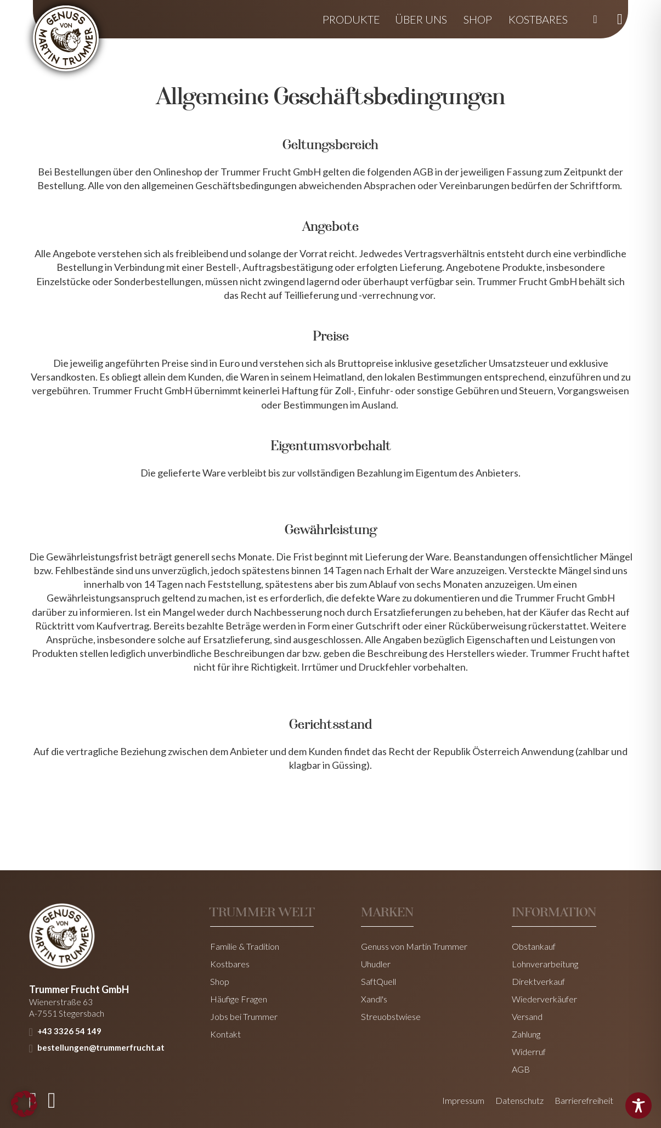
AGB (521, 1069)
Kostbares (538, 19)
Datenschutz (519, 1100)
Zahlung (526, 1034)
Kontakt (225, 1034)
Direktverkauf (538, 981)
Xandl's (374, 999)
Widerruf (529, 1051)
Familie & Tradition (244, 946)
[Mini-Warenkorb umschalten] (620, 19)
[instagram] (52, 1101)
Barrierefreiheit (584, 1100)
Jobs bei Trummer (244, 1016)
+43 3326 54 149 (69, 1031)
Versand (527, 1016)
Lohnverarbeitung (545, 964)
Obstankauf (534, 946)
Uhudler (376, 964)
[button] (24, 1104)
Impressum (463, 1100)
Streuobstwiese (391, 1016)
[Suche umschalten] (595, 19)
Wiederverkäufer (544, 999)
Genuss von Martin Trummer (414, 946)
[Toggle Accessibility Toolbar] (638, 1105)
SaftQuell (378, 981)
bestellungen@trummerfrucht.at (101, 1047)
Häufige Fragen (238, 999)
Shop (478, 19)
